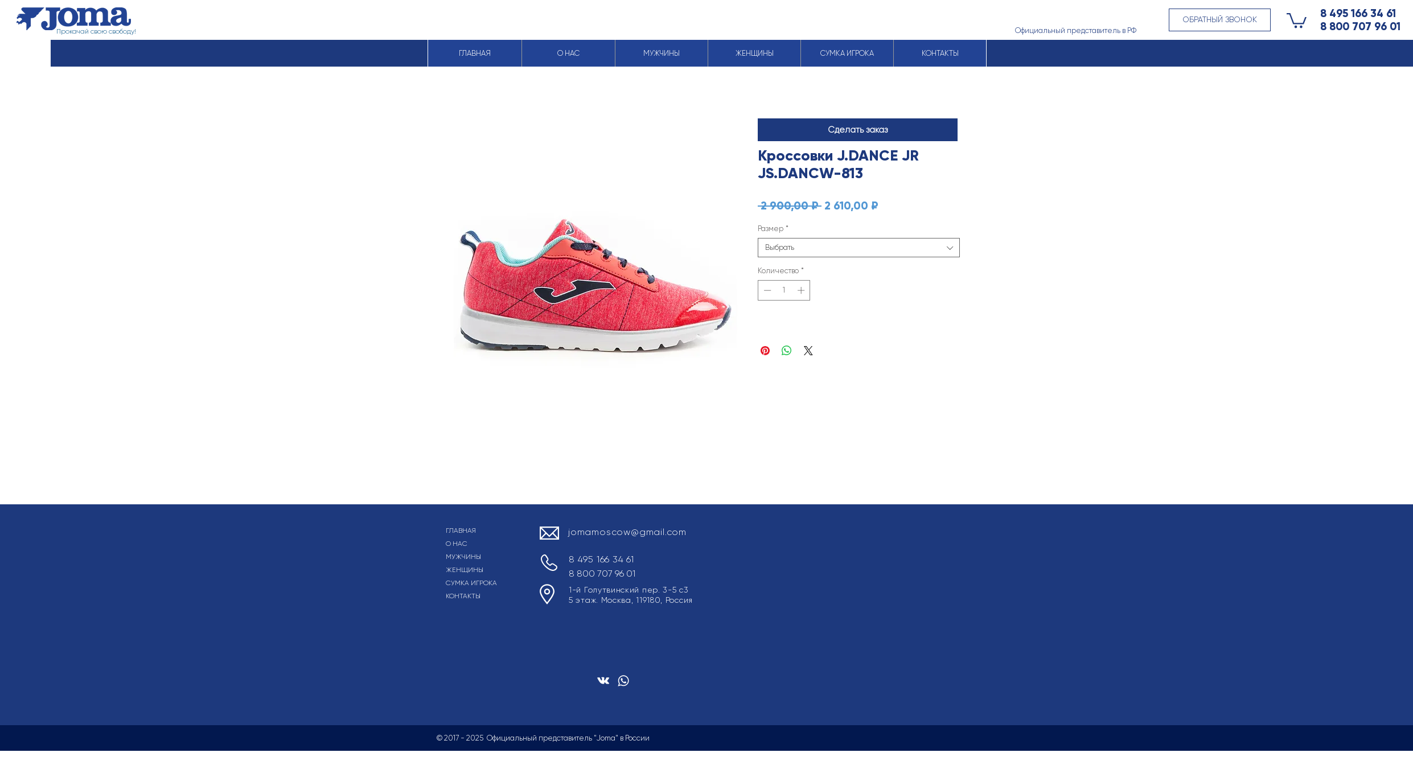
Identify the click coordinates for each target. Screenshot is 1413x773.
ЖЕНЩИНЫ (464, 570)
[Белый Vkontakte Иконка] (603, 680)
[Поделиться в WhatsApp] (787, 350)
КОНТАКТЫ (463, 596)
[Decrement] (766, 290)
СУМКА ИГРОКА (471, 583)
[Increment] (802, 290)
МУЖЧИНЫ (463, 557)
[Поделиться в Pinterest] (765, 350)
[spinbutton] (784, 290)
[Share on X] (808, 350)
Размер (773, 228)
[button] (1220, 20)
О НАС (456, 544)
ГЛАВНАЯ (461, 530)
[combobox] (859, 247)
